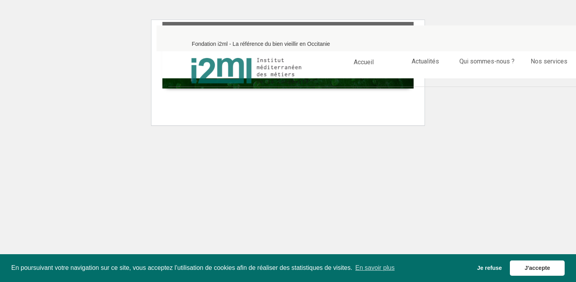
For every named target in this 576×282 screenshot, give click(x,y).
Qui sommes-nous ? (487, 61)
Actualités (425, 61)
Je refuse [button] (489, 268)
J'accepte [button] (537, 268)
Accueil (364, 61)
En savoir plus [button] (375, 267)
